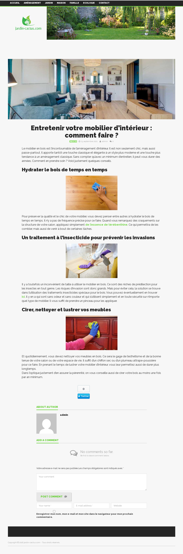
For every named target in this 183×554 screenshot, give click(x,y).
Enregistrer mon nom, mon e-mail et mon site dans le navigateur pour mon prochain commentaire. (84, 515)
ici (23, 296)
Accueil (15, 3)
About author (47, 407)
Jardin (49, 3)
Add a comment (47, 440)
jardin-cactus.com (32, 542)
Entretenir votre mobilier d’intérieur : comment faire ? (91, 131)
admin (105, 141)
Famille (74, 3)
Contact (104, 3)
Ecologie (89, 3)
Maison (61, 3)
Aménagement (32, 3)
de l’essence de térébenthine (106, 224)
